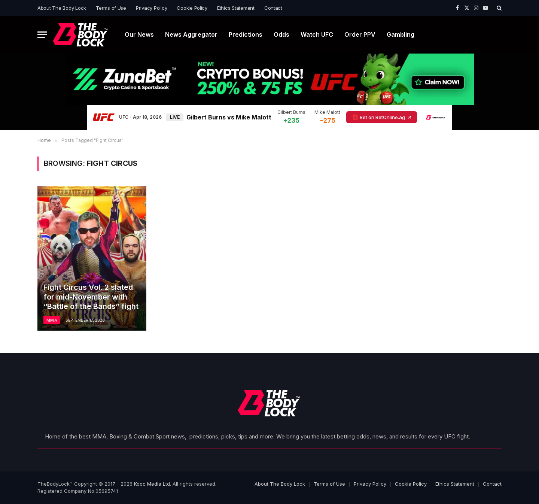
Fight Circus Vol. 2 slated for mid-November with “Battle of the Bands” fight (90, 297)
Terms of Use (111, 8)
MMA (51, 320)
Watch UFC (317, 34)
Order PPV (359, 34)
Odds (281, 34)
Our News (139, 34)
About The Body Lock (61, 8)
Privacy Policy (151, 8)
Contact (273, 8)
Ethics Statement (236, 8)
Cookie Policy (192, 8)
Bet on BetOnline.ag (381, 117)
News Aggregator (191, 34)
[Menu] (42, 34)
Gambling (400, 34)
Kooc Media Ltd (152, 484)
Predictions (245, 34)
